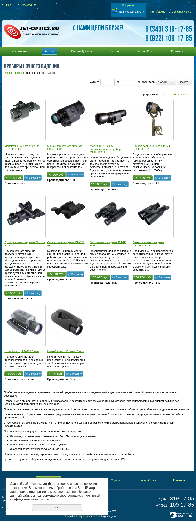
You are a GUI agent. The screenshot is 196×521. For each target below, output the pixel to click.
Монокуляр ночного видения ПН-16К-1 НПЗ (21, 147)
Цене (164, 94)
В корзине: (128, 5)
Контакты (177, 51)
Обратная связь (181, 11)
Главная (8, 72)
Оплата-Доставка (82, 51)
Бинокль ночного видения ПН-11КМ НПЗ (148, 244)
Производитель (145, 81)
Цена (93, 81)
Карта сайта (157, 11)
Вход (8, 4)
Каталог (49, 51)
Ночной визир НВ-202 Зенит (21, 351)
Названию (180, 94)
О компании (20, 51)
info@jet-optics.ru (84, 516)
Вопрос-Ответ (145, 51)
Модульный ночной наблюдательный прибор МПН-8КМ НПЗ (105, 149)
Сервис (115, 51)
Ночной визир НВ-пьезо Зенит (65, 351)
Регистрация (28, 4)
